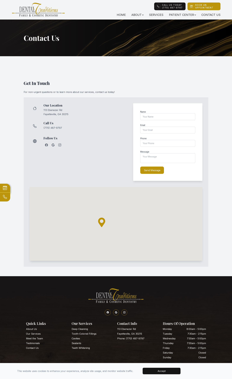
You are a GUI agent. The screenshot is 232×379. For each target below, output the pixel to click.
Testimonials (33, 342)
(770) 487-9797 (53, 127)
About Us (31, 328)
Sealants (76, 342)
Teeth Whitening (81, 347)
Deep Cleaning (80, 328)
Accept (162, 371)
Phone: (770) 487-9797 (130, 338)
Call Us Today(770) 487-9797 (172, 6)
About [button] (137, 15)
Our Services (33, 333)
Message (144, 151)
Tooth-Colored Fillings (84, 333)
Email (142, 125)
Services (156, 15)
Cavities (76, 338)
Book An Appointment (204, 6)
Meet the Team (34, 338)
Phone (143, 138)
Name (143, 112)
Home (121, 15)
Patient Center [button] (182, 15)
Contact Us (210, 15)
